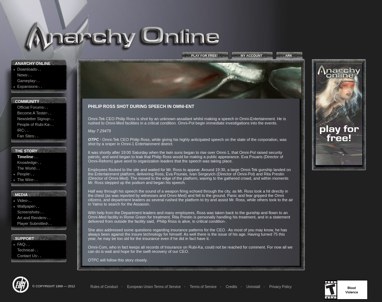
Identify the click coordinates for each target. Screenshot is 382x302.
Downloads (27, 69)
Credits (231, 287)
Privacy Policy (280, 287)
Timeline (25, 157)
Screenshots (28, 212)
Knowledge (27, 162)
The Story (26, 151)
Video (22, 200)
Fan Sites (25, 136)
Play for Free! (205, 55)
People (23, 174)
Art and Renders (31, 218)
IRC (20, 130)
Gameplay (26, 81)
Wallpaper (26, 206)
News (22, 75)
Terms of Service (203, 287)
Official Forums (30, 107)
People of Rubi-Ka (33, 124)
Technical (25, 250)
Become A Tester (32, 113)
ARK (289, 55)
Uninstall (253, 287)
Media (21, 195)
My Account (252, 55)
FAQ (21, 244)
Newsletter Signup (33, 119)
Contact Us (27, 256)
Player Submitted (32, 223)
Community (27, 101)
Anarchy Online (33, 63)
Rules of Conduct (104, 287)
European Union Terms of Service (154, 287)
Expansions (27, 86)
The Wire (25, 180)
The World (26, 168)
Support (24, 238)
